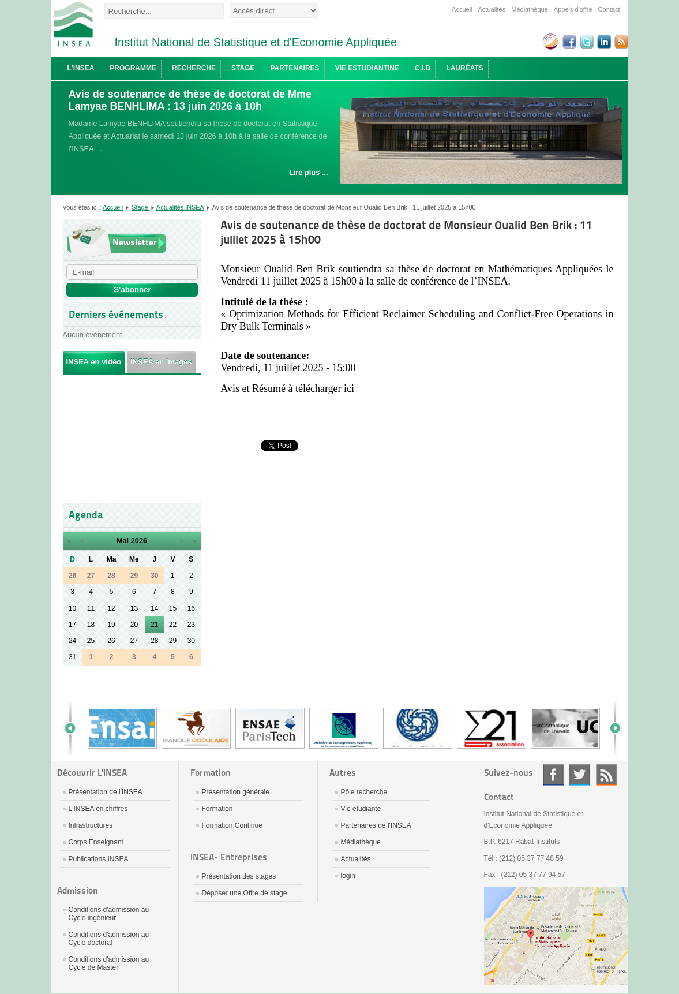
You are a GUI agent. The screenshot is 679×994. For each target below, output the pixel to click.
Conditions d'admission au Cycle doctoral (109, 939)
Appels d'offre (573, 9)
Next (610, 728)
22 (173, 625)
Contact (609, 9)
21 (154, 625)
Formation (217, 809)
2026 (139, 540)
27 (134, 641)
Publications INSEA (99, 859)
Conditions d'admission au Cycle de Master (109, 963)
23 (191, 625)
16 (191, 608)
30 (191, 641)
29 (173, 641)
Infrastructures (91, 825)
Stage (140, 207)
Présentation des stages (239, 876)
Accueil (462, 9)
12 (111, 608)
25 (91, 641)
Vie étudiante (361, 809)
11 (91, 608)
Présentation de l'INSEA (105, 792)
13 (134, 608)
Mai (123, 540)
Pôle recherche (364, 792)
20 (134, 625)
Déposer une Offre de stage (244, 893)
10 (72, 608)
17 (72, 625)
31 (72, 657)
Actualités (492, 9)
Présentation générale (235, 792)
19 (111, 625)
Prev (74, 728)
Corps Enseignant (96, 842)
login (348, 876)
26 (111, 641)
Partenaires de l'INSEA (376, 825)
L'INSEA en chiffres (98, 809)
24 (72, 641)
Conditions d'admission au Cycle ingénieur (109, 914)
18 (91, 625)
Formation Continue (232, 825)
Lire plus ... (308, 172)
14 (154, 608)
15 (173, 608)
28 (154, 641)
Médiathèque (529, 9)
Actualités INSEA (180, 207)
